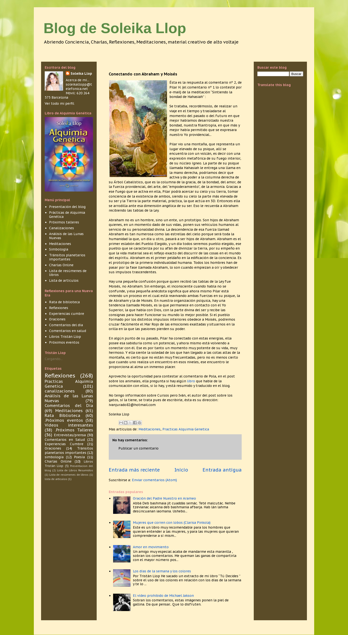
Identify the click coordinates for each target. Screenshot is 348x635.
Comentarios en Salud (65, 439)
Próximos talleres (64, 222)
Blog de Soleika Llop (115, 28)
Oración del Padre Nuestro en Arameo (164, 498)
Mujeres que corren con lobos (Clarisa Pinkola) (171, 522)
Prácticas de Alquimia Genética (67, 214)
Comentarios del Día (69, 405)
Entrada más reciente (134, 470)
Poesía (79, 457)
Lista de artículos (64, 280)
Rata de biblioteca (64, 302)
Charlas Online (61, 265)
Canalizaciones (61, 228)
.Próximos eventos (64, 420)
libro (191, 381)
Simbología (58, 249)
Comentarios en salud (67, 331)
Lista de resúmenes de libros (68, 273)
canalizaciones (60, 391)
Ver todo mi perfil (59, 103)
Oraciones (57, 319)
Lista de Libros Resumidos (75, 470)
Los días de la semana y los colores (162, 571)
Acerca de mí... (77, 80)
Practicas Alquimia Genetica (185, 429)
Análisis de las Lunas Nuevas (66, 236)
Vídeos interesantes (69, 425)
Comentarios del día (66, 325)
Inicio (181, 470)
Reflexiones (58, 308)
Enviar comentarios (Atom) (154, 480)
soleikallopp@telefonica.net (79, 86)
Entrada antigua (222, 470)
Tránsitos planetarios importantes (67, 257)
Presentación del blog (67, 207)
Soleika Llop (81, 73)
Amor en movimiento (151, 547)
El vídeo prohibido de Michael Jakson (163, 595)
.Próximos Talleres (74, 430)
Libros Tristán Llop (65, 336)
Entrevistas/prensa (70, 435)
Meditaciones (149, 429)
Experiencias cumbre (66, 313)
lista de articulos (56, 479)
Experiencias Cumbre (64, 444)
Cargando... (54, 359)
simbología (54, 457)
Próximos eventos (64, 342)
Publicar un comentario (138, 448)
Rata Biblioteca (62, 415)
